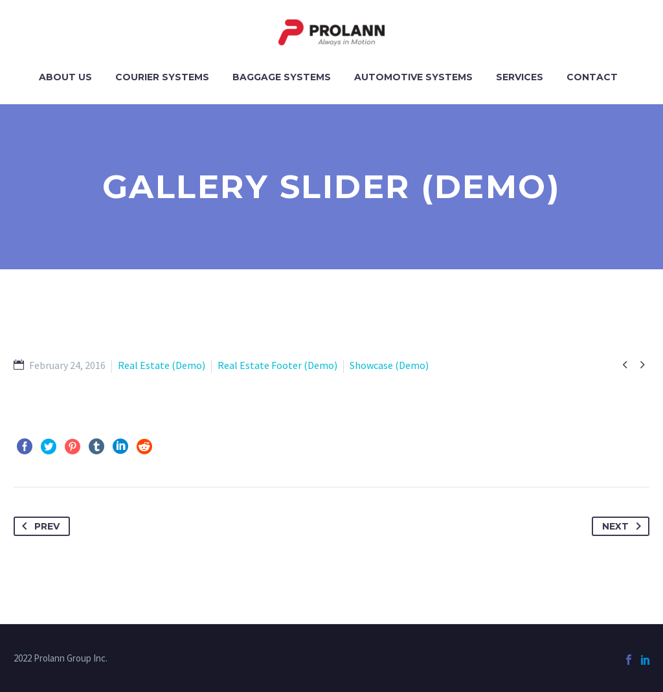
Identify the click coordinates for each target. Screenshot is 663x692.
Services (519, 77)
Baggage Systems (281, 77)
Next (624, 526)
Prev (38, 526)
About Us (65, 77)
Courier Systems (162, 77)
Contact (592, 77)
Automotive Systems (413, 77)
